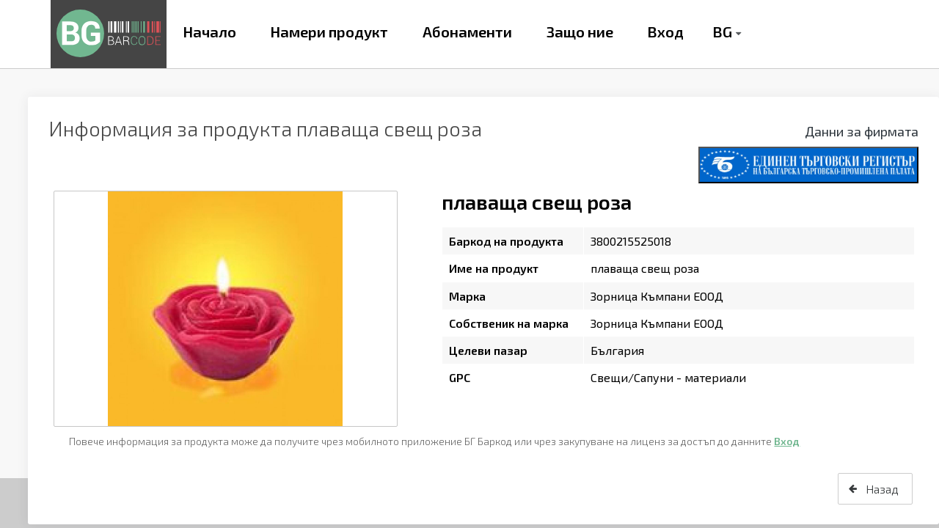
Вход (665, 31)
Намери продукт (329, 31)
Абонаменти (467, 31)
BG (722, 31)
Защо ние (580, 31)
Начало (209, 31)
